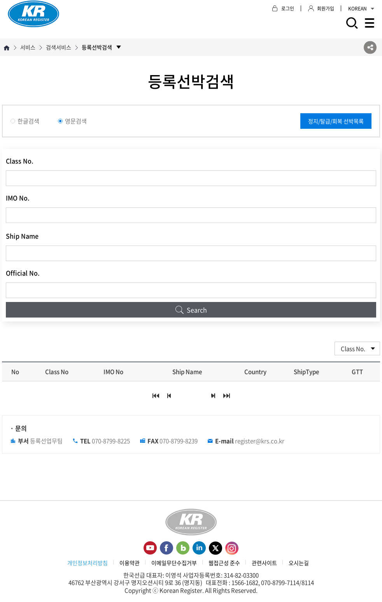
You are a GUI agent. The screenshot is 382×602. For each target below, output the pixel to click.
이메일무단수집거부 (174, 563)
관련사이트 (264, 563)
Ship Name (22, 235)
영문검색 (72, 121)
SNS (370, 47)
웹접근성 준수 (224, 563)
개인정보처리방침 (87, 563)
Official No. (23, 272)
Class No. (19, 160)
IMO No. (18, 197)
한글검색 (25, 121)
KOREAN (361, 8)
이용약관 (129, 563)
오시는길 (299, 563)
